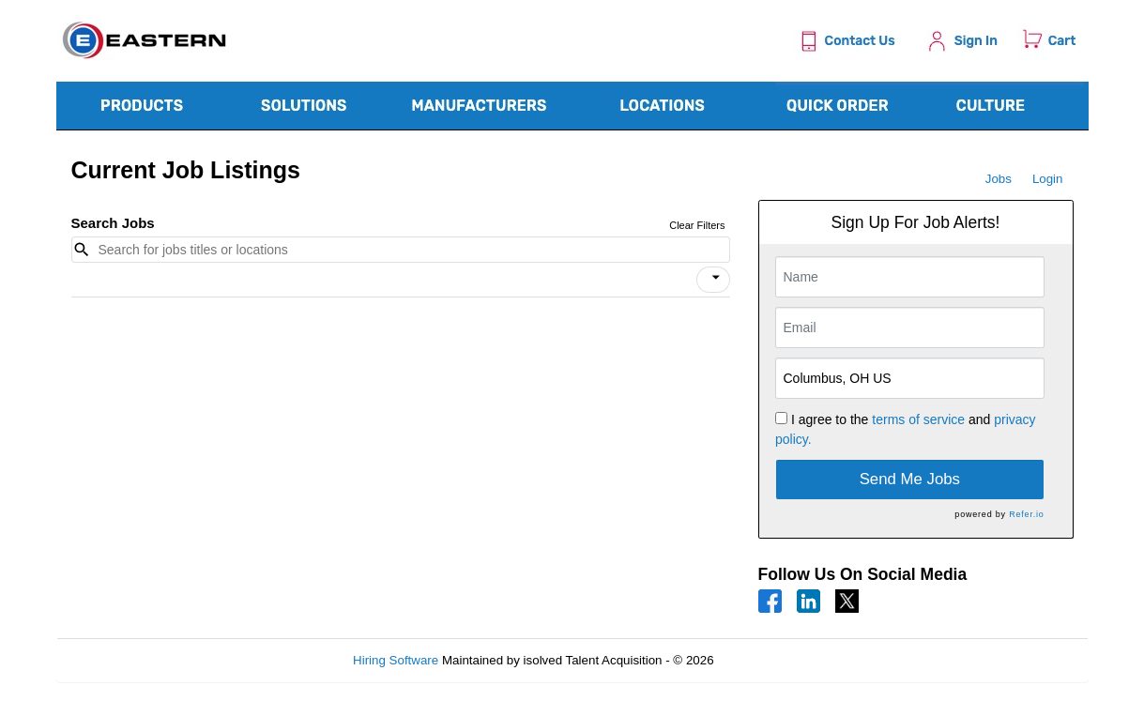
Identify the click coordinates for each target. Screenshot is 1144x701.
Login (1047, 179)
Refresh (769, 660)
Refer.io (1026, 514)
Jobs (998, 179)
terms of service (918, 419)
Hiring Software (395, 660)
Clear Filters (697, 225)
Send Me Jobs (910, 479)
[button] (713, 280)
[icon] (716, 277)
